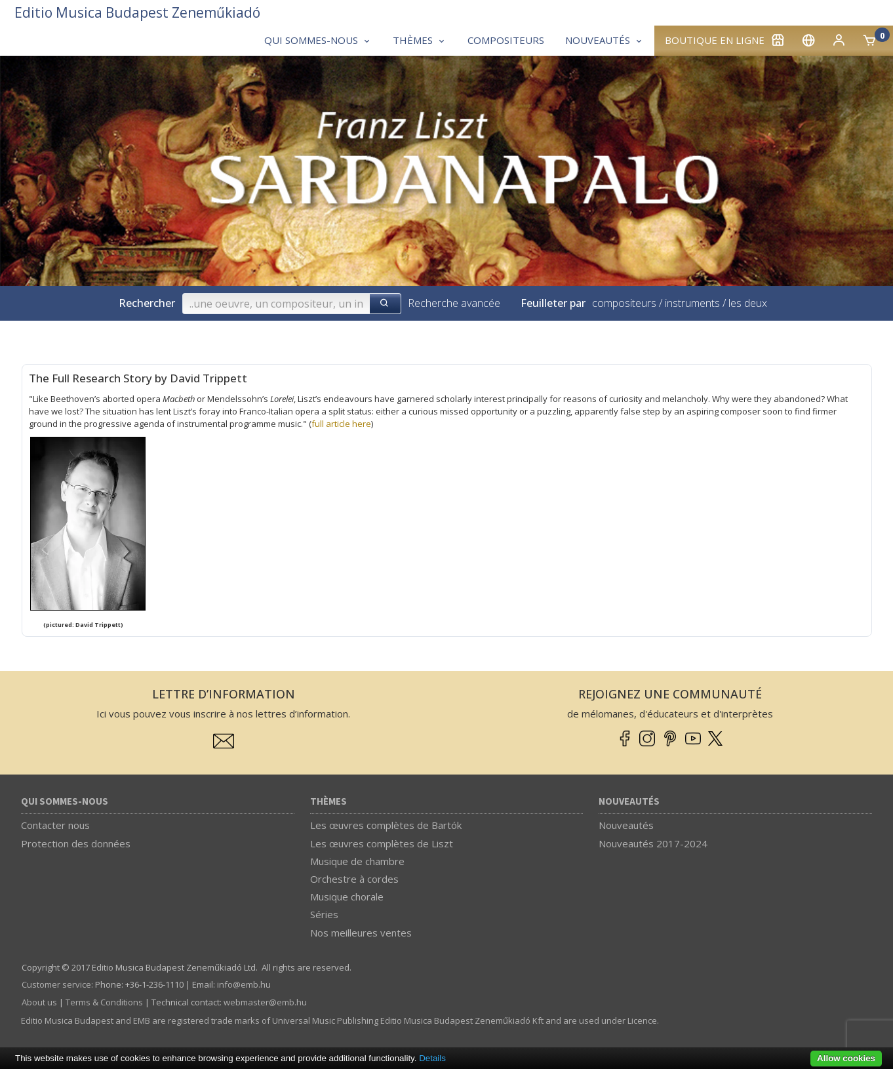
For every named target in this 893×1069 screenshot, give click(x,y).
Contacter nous (55, 825)
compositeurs (624, 303)
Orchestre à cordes (354, 878)
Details (432, 1058)
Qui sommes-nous (64, 802)
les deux (747, 303)
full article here (341, 424)
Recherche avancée (454, 303)
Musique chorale (347, 896)
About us (39, 1002)
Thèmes (328, 802)
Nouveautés (629, 802)
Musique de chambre (357, 861)
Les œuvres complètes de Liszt (381, 843)
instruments (692, 303)
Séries (324, 914)
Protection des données (75, 843)
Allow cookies (846, 1058)
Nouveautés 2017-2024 (653, 843)
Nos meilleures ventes (361, 932)
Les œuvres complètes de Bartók (386, 825)
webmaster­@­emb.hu (265, 1002)
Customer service (56, 984)
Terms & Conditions (104, 1002)
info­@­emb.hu (244, 984)
